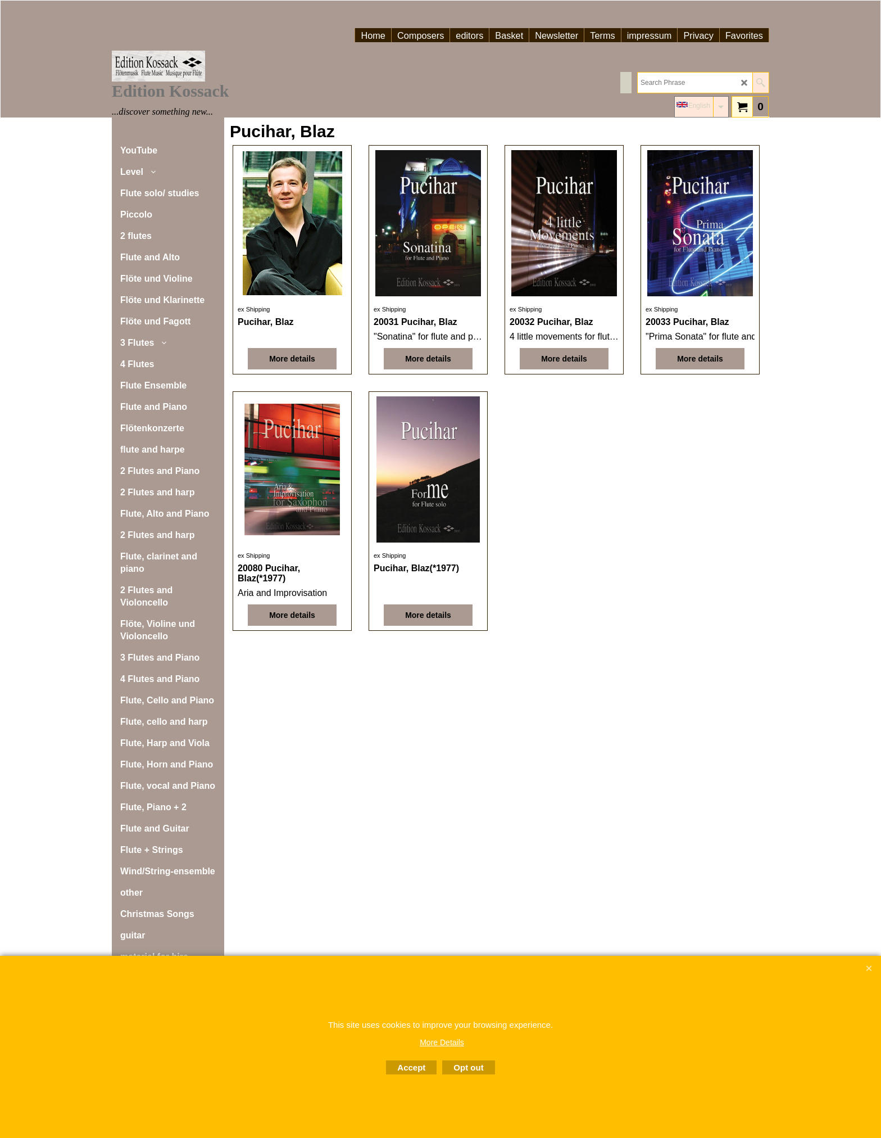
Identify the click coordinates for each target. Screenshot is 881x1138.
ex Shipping (254, 309)
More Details (442, 1042)
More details (292, 358)
